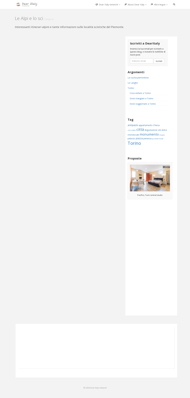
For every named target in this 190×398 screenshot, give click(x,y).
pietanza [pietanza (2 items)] (147, 138)
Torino (131, 88)
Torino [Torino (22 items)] (134, 143)
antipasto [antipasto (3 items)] (133, 125)
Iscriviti (159, 61)
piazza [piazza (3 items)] (139, 138)
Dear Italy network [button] (108, 4)
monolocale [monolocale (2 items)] (133, 134)
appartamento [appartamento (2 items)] (146, 125)
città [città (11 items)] (140, 129)
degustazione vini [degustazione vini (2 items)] (153, 130)
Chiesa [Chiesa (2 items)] (156, 125)
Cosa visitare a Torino (140, 93)
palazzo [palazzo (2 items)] (131, 138)
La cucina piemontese (138, 77)
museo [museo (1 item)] (162, 135)
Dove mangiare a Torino (141, 98)
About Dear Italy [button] (135, 4)
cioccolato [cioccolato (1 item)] (132, 130)
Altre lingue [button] (159, 4)
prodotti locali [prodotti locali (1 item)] (157, 139)
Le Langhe (133, 82)
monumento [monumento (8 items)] (149, 134)
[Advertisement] (148, 257)
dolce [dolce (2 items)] (164, 130)
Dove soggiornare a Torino (143, 103)
